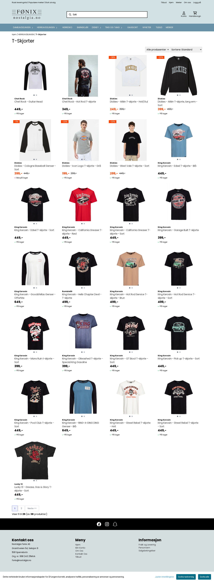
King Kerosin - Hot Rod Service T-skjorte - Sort (176, 296)
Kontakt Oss (81, 554)
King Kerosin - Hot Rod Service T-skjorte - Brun (128, 296)
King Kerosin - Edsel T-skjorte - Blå (177, 166)
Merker (179, 2)
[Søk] (107, 14)
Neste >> (32, 508)
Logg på (197, 2)
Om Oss (79, 550)
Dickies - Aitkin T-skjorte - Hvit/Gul (129, 101)
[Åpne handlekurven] (195, 14)
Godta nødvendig (186, 577)
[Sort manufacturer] (157, 49)
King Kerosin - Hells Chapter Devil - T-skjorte (81, 296)
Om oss (187, 2)
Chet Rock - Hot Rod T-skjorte (79, 101)
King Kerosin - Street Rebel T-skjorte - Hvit (130, 424)
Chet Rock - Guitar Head (28, 101)
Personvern (144, 547)
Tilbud (164, 2)
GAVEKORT (132, 27)
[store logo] (27, 14)
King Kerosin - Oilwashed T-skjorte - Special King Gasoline (82, 360)
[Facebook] (99, 524)
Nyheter (147, 27)
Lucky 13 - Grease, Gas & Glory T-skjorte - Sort (33, 488)
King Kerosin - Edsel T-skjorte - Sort (34, 230)
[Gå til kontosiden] (184, 14)
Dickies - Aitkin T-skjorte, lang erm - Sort (177, 103)
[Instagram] (107, 524)
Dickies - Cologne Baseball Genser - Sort (35, 167)
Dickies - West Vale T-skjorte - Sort (129, 166)
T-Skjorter (41, 34)
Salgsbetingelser (147, 550)
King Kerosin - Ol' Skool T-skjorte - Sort (129, 360)
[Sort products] (186, 49)
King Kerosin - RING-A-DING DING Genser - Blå (80, 424)
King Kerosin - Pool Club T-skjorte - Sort (34, 424)
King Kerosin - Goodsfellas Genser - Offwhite (34, 296)
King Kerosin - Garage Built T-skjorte (178, 230)
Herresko (67, 27)
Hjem (171, 2)
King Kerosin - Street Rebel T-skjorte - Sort (178, 424)
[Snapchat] (115, 524)
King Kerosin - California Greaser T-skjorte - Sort (130, 231)
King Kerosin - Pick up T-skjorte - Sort (179, 358)
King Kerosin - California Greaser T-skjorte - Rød (82, 231)
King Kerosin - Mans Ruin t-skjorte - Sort (34, 360)
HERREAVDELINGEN (26, 34)
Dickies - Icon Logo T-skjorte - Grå (81, 166)
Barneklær (82, 27)
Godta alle (204, 577)
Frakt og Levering (147, 544)
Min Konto (80, 547)
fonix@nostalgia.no (21, 560)
